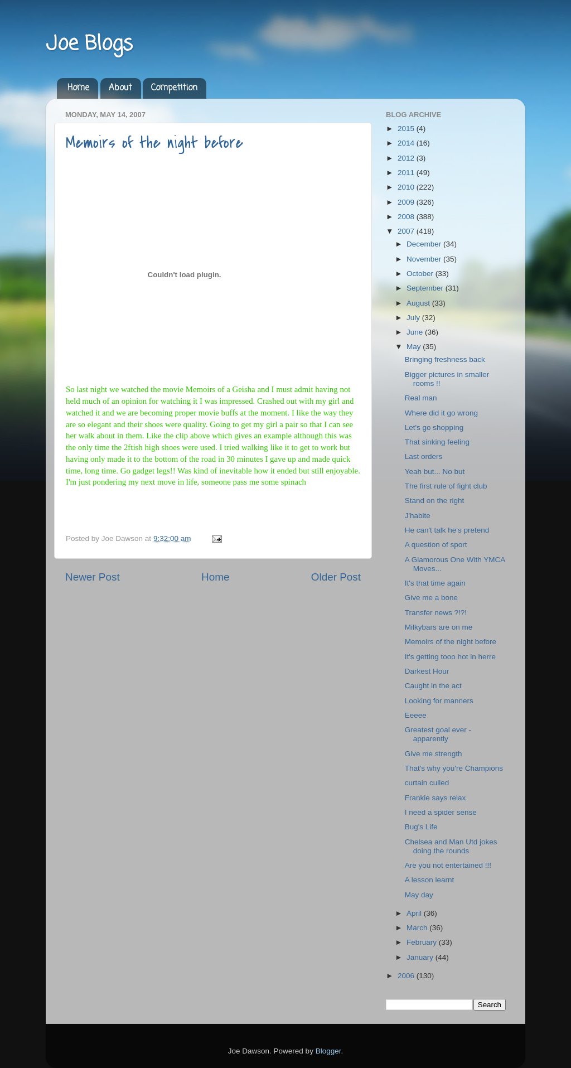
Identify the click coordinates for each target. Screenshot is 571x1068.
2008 (407, 216)
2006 (407, 976)
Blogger (328, 1051)
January (421, 957)
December (425, 244)
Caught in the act (433, 686)
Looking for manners (439, 701)
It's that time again (435, 583)
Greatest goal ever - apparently (438, 734)
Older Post (336, 577)
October (421, 273)
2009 (407, 202)
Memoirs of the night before (154, 143)
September (426, 288)
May (415, 346)
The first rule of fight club (446, 486)
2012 (407, 158)
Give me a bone (431, 597)
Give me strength (433, 754)
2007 (407, 231)
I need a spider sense (441, 812)
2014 (407, 143)
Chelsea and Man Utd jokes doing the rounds (451, 846)
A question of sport (436, 544)
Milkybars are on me (439, 627)
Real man (421, 398)
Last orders (424, 456)
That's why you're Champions (454, 768)
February (423, 942)
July (414, 317)
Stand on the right (434, 500)
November (425, 259)
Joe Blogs (89, 44)
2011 (407, 172)
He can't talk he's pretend (447, 530)
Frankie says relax (435, 798)
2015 (407, 128)
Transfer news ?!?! (436, 612)
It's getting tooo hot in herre (450, 657)
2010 (407, 187)
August (419, 303)
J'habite (417, 515)
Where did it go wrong (441, 413)
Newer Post (92, 577)
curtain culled (427, 783)
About (120, 88)
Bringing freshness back (445, 359)
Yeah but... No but (435, 471)
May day (419, 895)
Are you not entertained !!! (448, 865)
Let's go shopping (434, 427)
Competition (174, 88)
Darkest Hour (427, 671)
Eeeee (416, 715)
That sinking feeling (437, 442)
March (418, 928)
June (416, 332)
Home (78, 88)
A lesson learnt (429, 880)
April (415, 913)
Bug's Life (421, 827)
